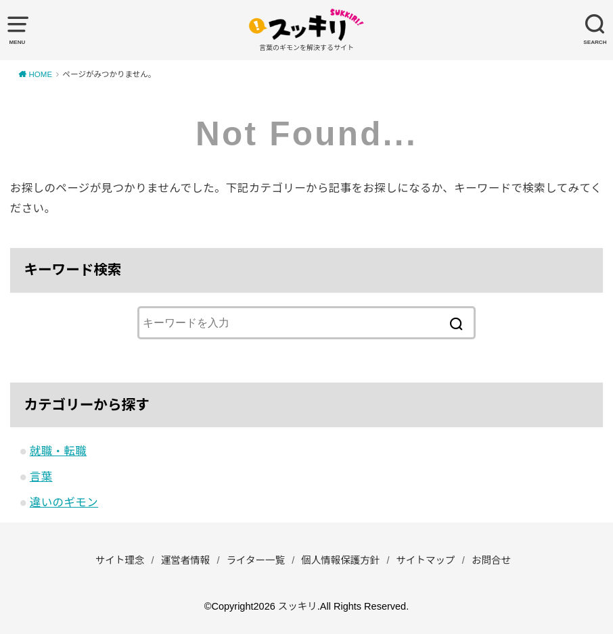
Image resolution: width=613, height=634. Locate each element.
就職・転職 (58, 451)
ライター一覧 (256, 560)
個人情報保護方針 (340, 560)
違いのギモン (64, 502)
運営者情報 (185, 560)
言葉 (41, 476)
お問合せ (491, 560)
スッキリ (297, 606)
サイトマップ (425, 560)
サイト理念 (120, 560)
